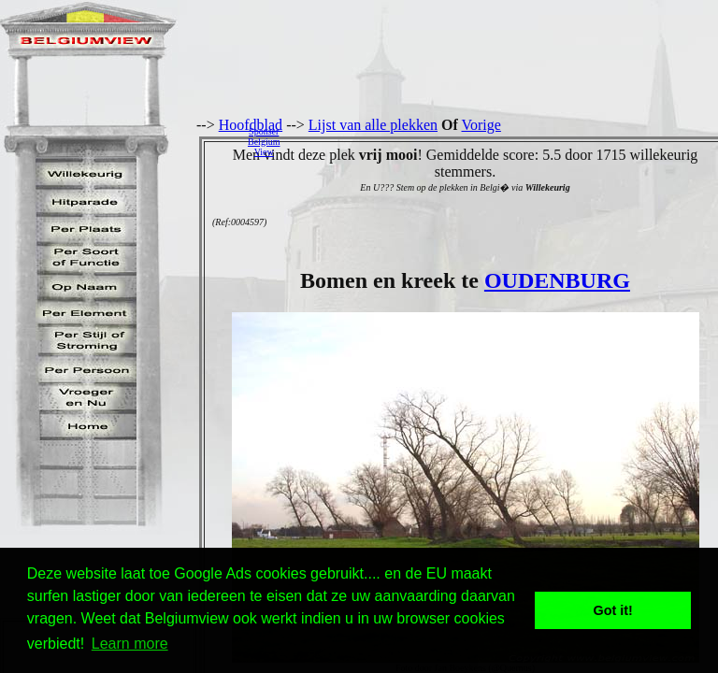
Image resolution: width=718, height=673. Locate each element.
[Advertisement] (504, 141)
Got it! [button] (613, 610)
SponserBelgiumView (264, 141)
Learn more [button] (130, 644)
